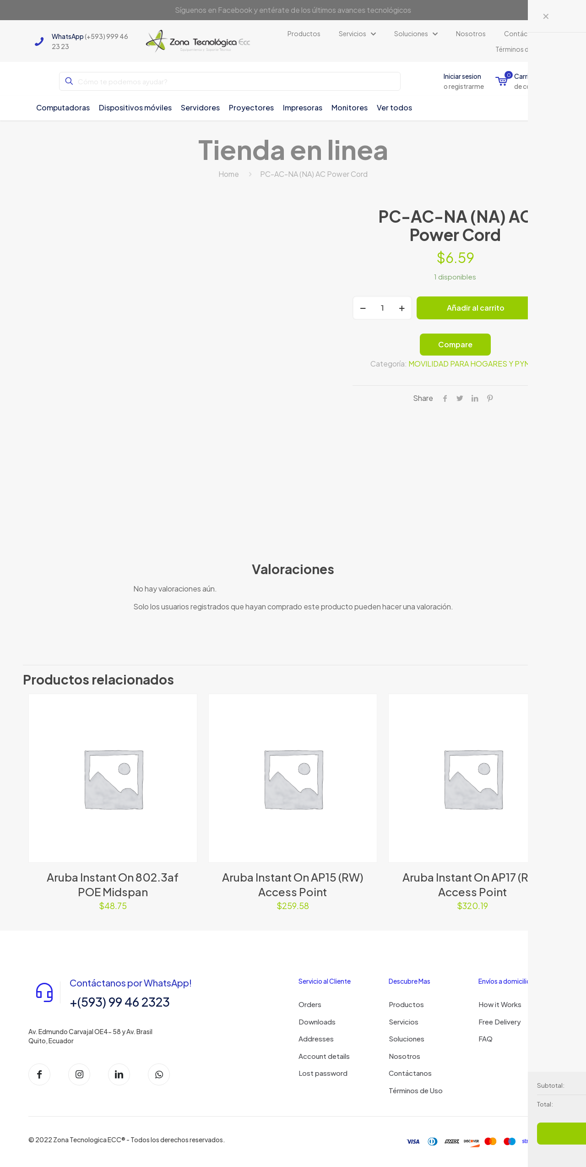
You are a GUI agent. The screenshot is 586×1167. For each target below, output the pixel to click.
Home (228, 174)
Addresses (316, 1038)
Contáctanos (410, 1072)
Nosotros (404, 1056)
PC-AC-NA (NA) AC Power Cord (314, 174)
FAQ (485, 1038)
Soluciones (406, 1038)
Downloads (317, 1021)
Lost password (322, 1072)
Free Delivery (499, 1021)
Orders (309, 1004)
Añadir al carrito (476, 307)
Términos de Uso (416, 1090)
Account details (324, 1056)
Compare (455, 344)
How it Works (499, 1004)
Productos (406, 1004)
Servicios (403, 1021)
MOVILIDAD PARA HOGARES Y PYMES (474, 363)
